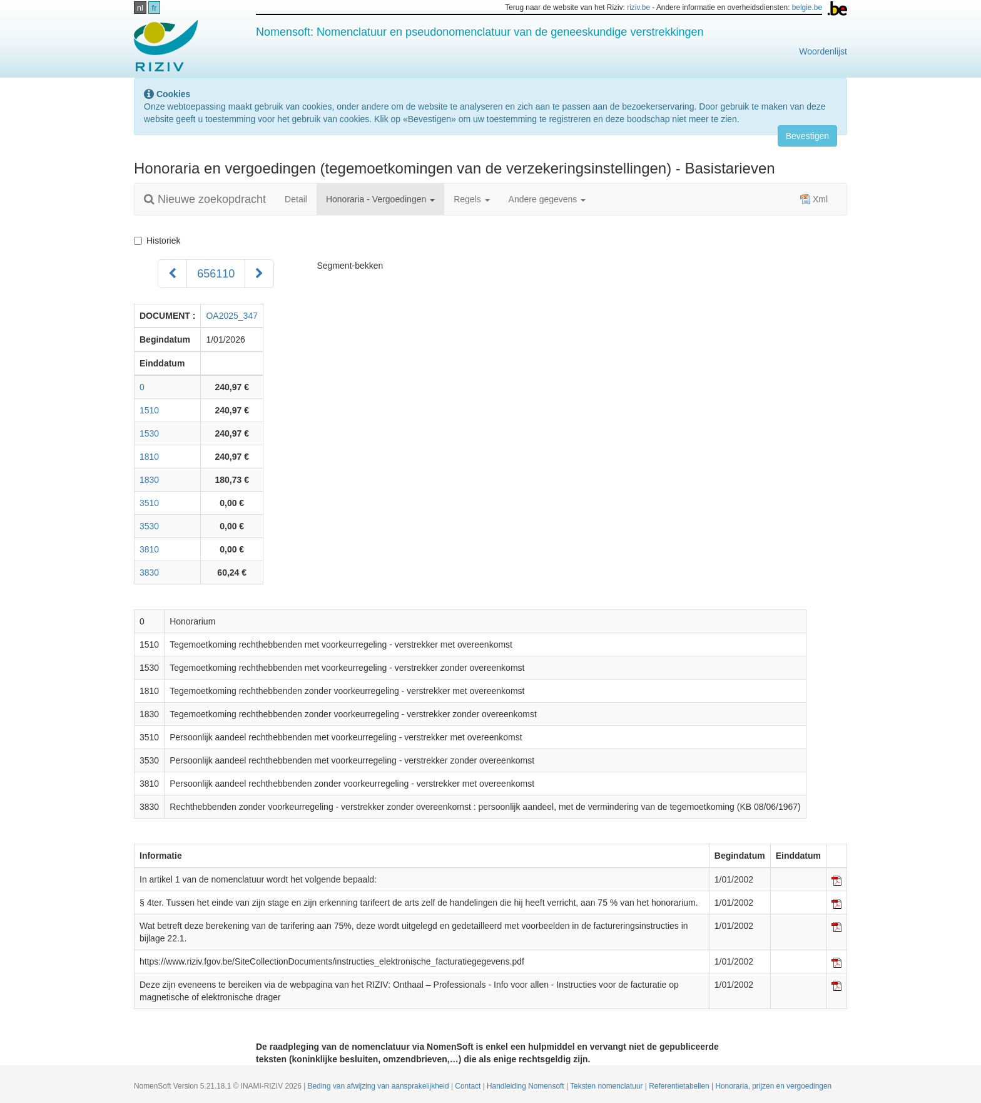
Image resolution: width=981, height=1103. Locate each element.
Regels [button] (471, 199)
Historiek (159, 241)
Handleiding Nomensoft (526, 1086)
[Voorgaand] (172, 273)
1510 (149, 410)
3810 (149, 549)
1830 (149, 480)
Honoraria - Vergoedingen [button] (380, 199)
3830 (149, 572)
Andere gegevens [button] (547, 199)
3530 (149, 526)
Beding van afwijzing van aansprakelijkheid (379, 1086)
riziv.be (638, 7)
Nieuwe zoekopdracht (205, 199)
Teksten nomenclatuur (607, 1086)
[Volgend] (259, 273)
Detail (296, 199)
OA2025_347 (232, 316)
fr (154, 8)
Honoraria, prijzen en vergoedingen (773, 1086)
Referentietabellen (680, 1086)
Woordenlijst (823, 51)
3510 (149, 503)
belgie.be (807, 7)
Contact (468, 1086)
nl (140, 8)
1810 (149, 457)
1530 (149, 433)
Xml (814, 199)
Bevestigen (807, 136)
